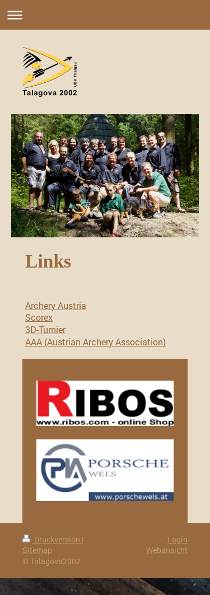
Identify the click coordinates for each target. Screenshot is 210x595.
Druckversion (52, 539)
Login (177, 539)
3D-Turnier (45, 329)
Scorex (39, 317)
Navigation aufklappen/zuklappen (105, 15)
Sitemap (37, 550)
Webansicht (167, 550)
